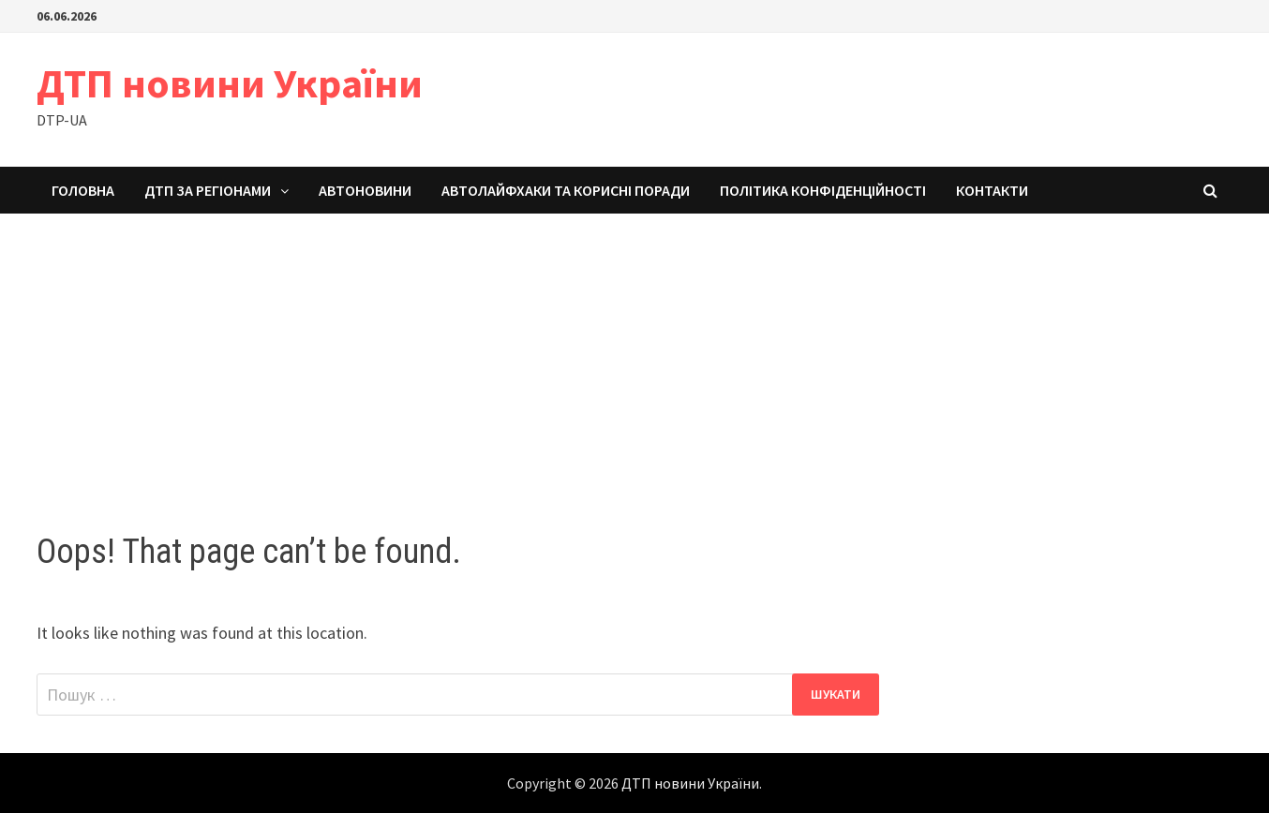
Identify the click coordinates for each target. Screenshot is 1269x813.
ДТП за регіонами (207, 190)
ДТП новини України (230, 83)
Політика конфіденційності (823, 190)
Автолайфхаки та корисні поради (565, 190)
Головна (83, 190)
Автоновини (365, 190)
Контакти (992, 190)
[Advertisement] (634, 354)
